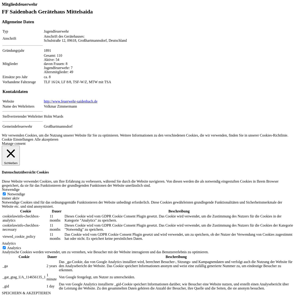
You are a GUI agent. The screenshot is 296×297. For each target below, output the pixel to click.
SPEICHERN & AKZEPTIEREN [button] (26, 293)
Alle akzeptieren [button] (46, 139)
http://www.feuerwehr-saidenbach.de (70, 101)
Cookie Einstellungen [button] (17, 139)
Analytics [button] (9, 243)
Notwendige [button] (11, 189)
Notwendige (16, 194)
